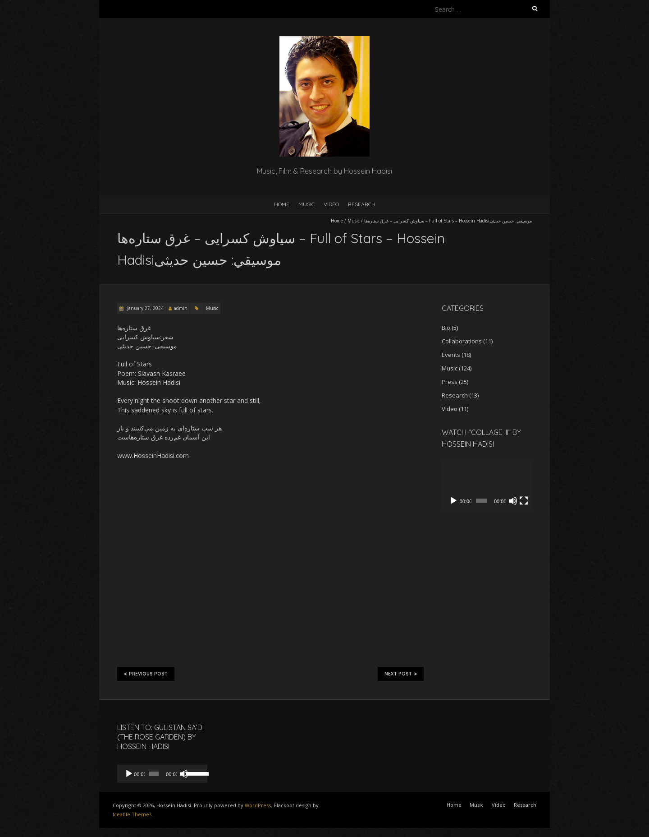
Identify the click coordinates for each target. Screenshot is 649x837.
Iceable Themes (132, 814)
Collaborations (462, 341)
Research (361, 204)
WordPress (258, 805)
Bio (446, 328)
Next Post (400, 673)
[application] (487, 484)
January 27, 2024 (145, 308)
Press (449, 382)
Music (306, 204)
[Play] (453, 500)
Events (451, 355)
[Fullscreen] (523, 500)
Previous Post (146, 673)
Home (281, 204)
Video (331, 204)
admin (180, 308)
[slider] (154, 774)
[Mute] (512, 500)
